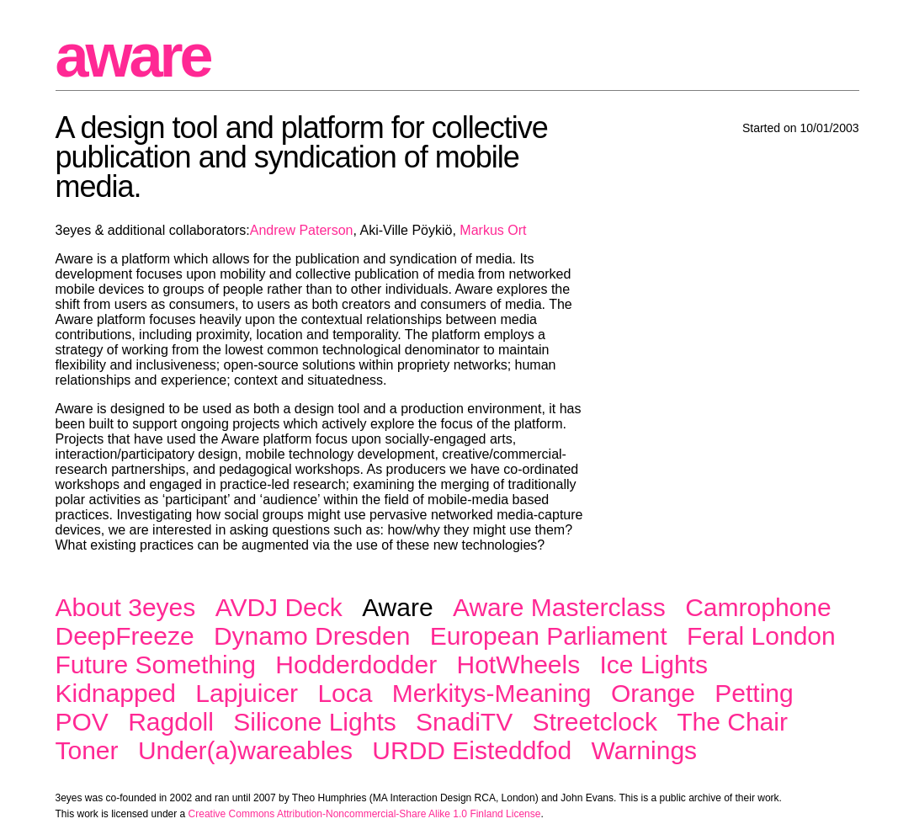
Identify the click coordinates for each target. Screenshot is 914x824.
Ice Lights (654, 664)
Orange (653, 693)
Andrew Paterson (301, 230)
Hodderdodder (356, 664)
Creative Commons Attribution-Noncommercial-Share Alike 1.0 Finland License (365, 814)
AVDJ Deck (279, 607)
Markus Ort (493, 230)
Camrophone (758, 607)
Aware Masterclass (559, 607)
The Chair (732, 722)
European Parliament (548, 636)
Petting (754, 693)
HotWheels (518, 664)
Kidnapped (116, 693)
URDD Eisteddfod (471, 750)
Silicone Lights (314, 722)
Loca (344, 693)
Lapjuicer (246, 693)
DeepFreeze (125, 636)
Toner (87, 750)
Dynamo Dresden (312, 636)
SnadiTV (464, 722)
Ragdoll (171, 722)
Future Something (156, 664)
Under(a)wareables (245, 750)
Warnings (644, 750)
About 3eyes (126, 607)
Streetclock (595, 722)
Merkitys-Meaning (492, 693)
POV (82, 722)
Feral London (761, 636)
